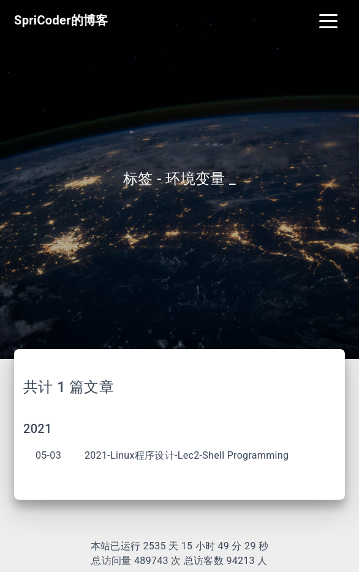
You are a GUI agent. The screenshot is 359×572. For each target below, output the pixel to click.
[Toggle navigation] (328, 20)
